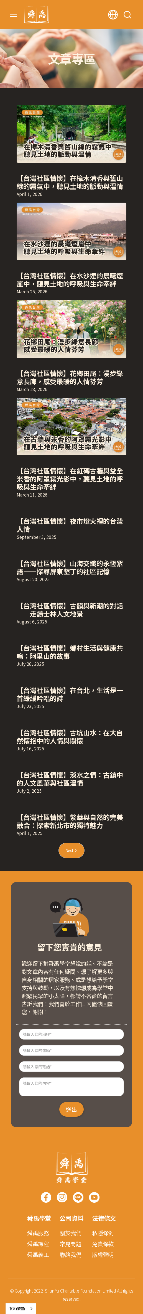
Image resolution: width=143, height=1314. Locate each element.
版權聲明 (103, 1255)
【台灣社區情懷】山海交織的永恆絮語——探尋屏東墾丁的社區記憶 (70, 567)
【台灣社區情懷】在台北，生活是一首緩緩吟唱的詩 (70, 694)
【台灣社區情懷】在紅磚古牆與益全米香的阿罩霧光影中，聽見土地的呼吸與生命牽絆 (70, 478)
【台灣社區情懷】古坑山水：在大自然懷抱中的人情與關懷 (70, 736)
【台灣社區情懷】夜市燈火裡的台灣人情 (70, 525)
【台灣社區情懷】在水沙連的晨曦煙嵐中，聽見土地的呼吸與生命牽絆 (70, 279)
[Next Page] (71, 850)
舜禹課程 (38, 1244)
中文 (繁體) (17, 1308)
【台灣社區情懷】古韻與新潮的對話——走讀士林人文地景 (70, 609)
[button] (13, 14)
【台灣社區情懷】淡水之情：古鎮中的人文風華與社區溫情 (70, 779)
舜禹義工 (38, 1255)
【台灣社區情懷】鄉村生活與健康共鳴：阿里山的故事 (70, 652)
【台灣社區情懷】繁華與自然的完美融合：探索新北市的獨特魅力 (70, 821)
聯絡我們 (70, 1255)
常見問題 (70, 1244)
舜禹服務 (38, 1233)
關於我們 (70, 1233)
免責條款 (103, 1244)
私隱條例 (103, 1233)
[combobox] (21, 1308)
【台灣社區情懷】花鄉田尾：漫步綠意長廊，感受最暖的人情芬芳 (70, 377)
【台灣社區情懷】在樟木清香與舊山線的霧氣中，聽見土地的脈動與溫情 (70, 182)
